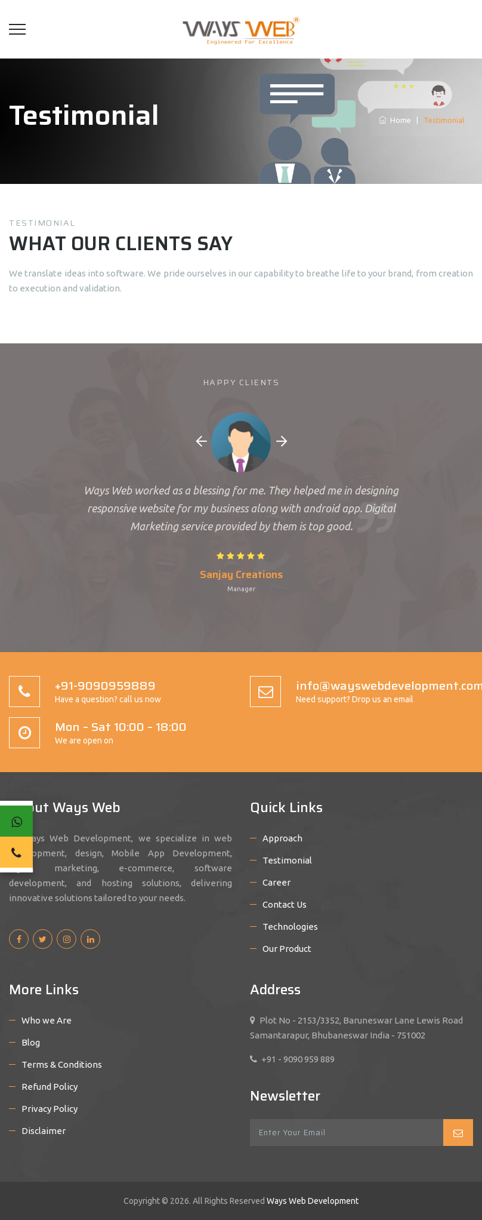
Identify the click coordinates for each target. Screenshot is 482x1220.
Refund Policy (49, 1086)
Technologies (290, 926)
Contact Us (284, 904)
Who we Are (46, 1020)
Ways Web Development (312, 1201)
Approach (282, 838)
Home (395, 120)
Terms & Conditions (61, 1064)
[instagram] (66, 939)
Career (276, 882)
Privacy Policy (49, 1109)
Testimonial (287, 860)
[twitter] (42, 939)
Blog (30, 1042)
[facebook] (19, 939)
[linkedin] (90, 939)
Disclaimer (43, 1131)
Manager (241, 588)
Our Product (286, 949)
